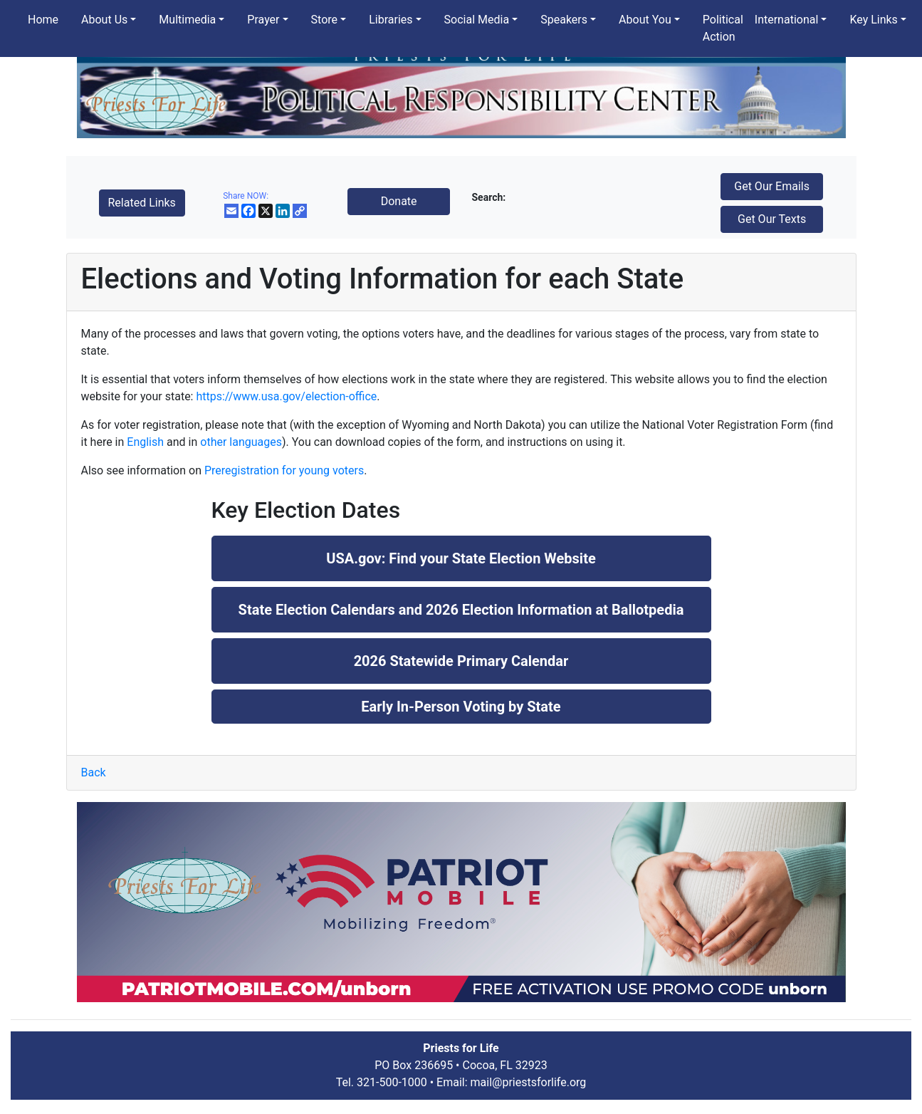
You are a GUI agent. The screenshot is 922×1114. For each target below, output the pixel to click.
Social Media (477, 19)
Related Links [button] (142, 202)
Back (93, 772)
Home (43, 19)
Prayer (263, 19)
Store (324, 19)
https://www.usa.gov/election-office (286, 396)
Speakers (563, 19)
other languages (241, 442)
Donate (399, 201)
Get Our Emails (772, 186)
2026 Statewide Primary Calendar (461, 661)
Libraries (390, 19)
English (145, 442)
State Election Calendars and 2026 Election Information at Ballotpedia (461, 609)
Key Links (873, 19)
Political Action (723, 28)
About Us (104, 19)
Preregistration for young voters (284, 470)
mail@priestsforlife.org (529, 1082)
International (787, 19)
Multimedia (187, 19)
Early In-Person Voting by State (460, 706)
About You (645, 19)
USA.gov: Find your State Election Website (460, 558)
